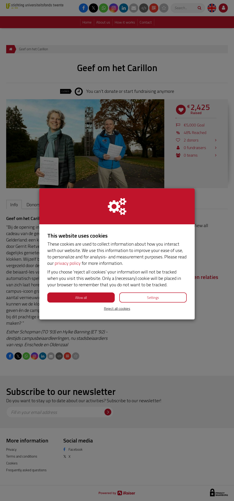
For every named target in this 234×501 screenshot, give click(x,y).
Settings (153, 297)
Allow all (81, 297)
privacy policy (68, 263)
